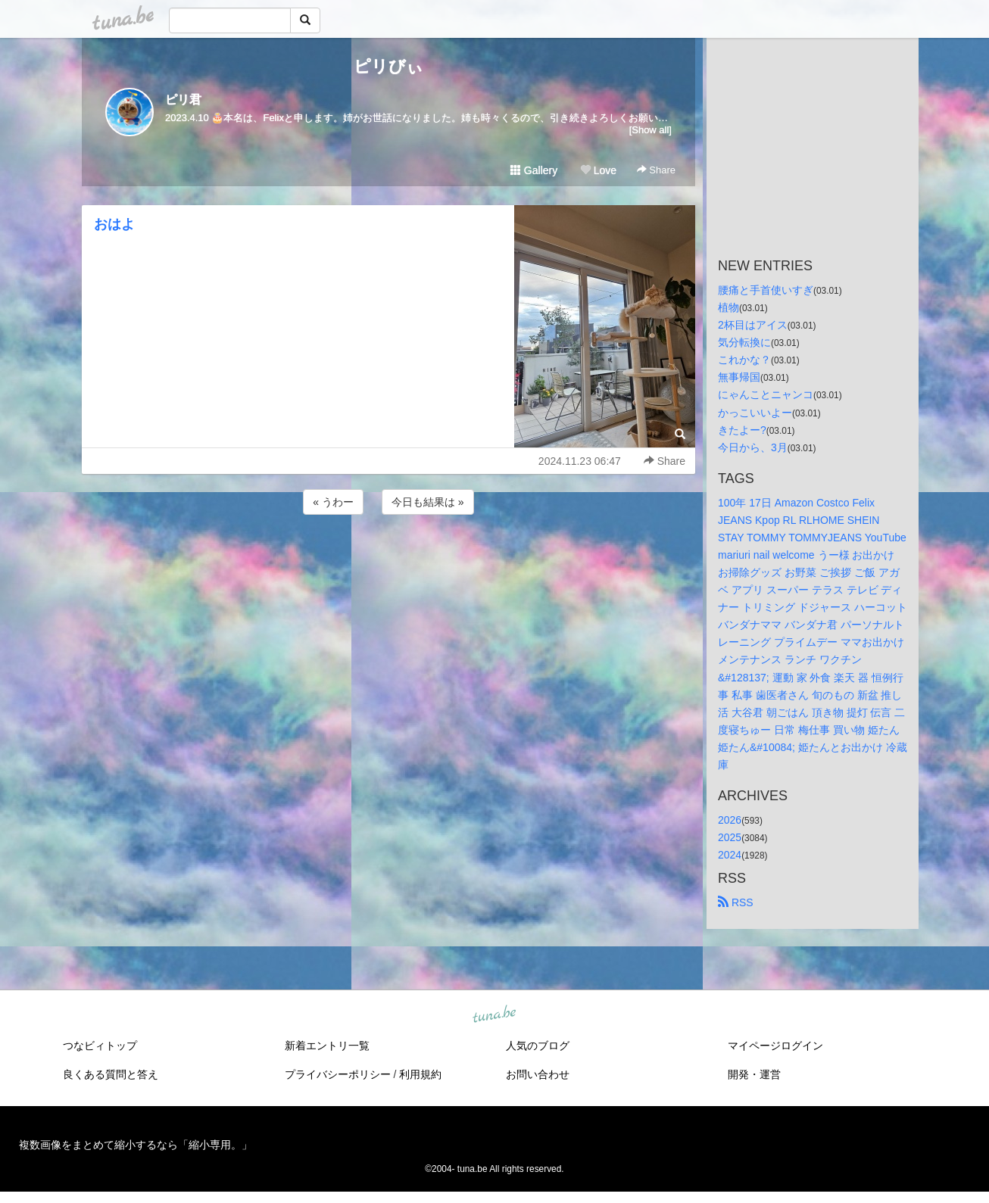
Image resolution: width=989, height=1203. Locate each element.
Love (598, 170)
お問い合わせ (537, 1074)
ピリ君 (183, 99)
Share (656, 170)
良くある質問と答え (110, 1074)
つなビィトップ (100, 1045)
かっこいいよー (755, 413)
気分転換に (744, 342)
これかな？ (744, 360)
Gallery (533, 170)
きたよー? (742, 430)
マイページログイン (775, 1045)
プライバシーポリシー (338, 1074)
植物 (728, 307)
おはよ (114, 224)
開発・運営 (754, 1074)
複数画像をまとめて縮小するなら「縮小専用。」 (135, 1145)
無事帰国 (739, 377)
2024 (729, 855)
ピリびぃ (388, 66)
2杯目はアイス (753, 325)
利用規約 (420, 1074)
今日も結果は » (428, 502)
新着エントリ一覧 (327, 1045)
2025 (729, 837)
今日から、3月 (753, 447)
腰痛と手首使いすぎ (765, 290)
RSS (735, 902)
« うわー (333, 502)
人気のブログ (537, 1045)
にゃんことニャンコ (765, 394)
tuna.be (493, 1015)
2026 (729, 820)
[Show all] (650, 130)
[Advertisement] (388, 559)
